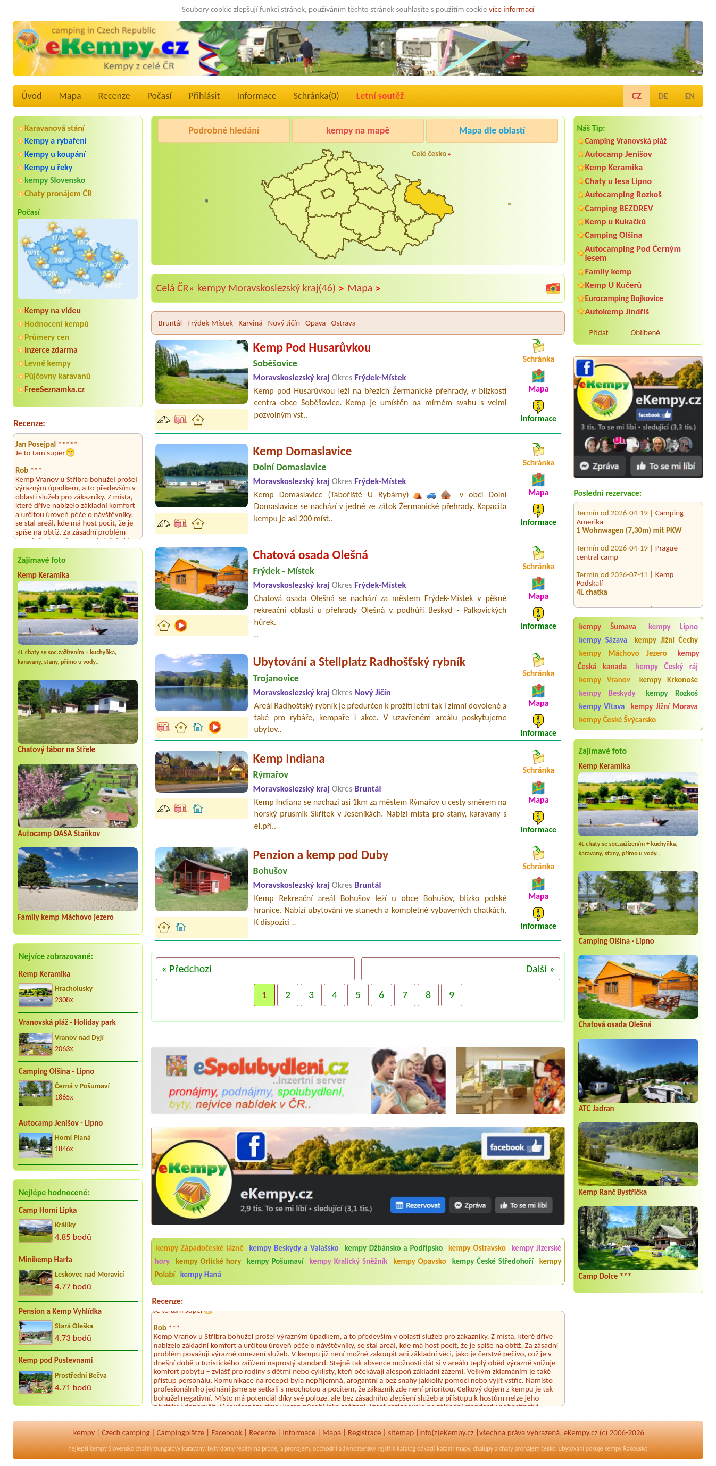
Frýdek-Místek (210, 323)
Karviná (250, 323)
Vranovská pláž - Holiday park (67, 1022)
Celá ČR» (175, 287)
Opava (315, 323)
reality (244, 1448)
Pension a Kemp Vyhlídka (60, 1311)
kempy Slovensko (54, 180)
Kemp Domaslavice (302, 451)
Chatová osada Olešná (614, 1024)
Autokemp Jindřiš (617, 311)
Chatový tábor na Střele (56, 749)
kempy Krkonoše (668, 680)
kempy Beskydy (607, 693)
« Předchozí (187, 968)
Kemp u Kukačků (615, 221)
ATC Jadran (596, 1108)
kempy (84, 1432)
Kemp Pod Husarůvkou (312, 347)
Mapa (70, 96)
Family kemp (608, 271)
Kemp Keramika (43, 575)
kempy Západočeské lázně (200, 1248)
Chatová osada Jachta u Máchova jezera (628, 596)
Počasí (159, 96)
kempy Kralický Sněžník (348, 1261)
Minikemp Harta (45, 1259)
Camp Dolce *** (604, 1276)
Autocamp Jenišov (618, 154)
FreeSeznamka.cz (54, 389)
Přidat (598, 332)
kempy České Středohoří (493, 1261)
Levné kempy (47, 363)
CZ (637, 96)
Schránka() (316, 96)
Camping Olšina (613, 234)
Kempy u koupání (55, 154)
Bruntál (170, 323)
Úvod (31, 96)
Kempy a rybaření (55, 141)
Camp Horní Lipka (48, 1210)
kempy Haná (200, 1274)
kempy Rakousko (625, 1448)
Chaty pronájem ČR (58, 193)
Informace (256, 96)
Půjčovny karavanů (57, 376)
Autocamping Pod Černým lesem (633, 253)
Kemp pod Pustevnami (56, 1360)
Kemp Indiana (289, 758)
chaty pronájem (519, 1448)
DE (663, 96)
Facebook (226, 1432)
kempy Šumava (607, 626)
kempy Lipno (673, 626)
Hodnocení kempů (56, 324)
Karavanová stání (54, 128)
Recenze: (29, 423)
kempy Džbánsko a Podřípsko (393, 1248)
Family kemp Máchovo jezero (66, 917)
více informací (511, 9)
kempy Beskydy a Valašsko (294, 1248)
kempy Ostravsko (477, 1248)
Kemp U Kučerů (613, 284)
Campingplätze (180, 1432)
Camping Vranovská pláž (626, 141)
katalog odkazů (416, 1448)
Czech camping (125, 1432)
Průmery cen (46, 337)
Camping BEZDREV (619, 208)
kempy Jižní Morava (664, 706)
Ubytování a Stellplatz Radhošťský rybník (359, 661)
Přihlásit (204, 96)
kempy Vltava (602, 706)
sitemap (401, 1432)
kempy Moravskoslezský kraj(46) (271, 288)
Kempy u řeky (48, 167)
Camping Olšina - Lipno (56, 1071)
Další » (540, 968)
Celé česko (429, 154)
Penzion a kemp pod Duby (321, 854)
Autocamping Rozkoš (623, 194)
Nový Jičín (284, 323)
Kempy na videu (52, 310)
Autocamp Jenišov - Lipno (61, 1123)
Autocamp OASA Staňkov (59, 833)
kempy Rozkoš (672, 693)
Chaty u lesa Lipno (618, 181)
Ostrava (343, 323)
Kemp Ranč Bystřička (612, 1192)
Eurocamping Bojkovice (624, 298)
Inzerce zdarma (51, 350)
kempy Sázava (603, 640)
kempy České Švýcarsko (617, 719)
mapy (463, 1448)
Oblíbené (645, 332)
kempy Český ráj (667, 666)
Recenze (114, 96)
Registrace (364, 1432)
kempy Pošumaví (275, 1261)
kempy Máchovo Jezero (623, 653)
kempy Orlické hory (208, 1261)
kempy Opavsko (419, 1261)
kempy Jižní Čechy (666, 640)
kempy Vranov (604, 680)
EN (690, 96)
